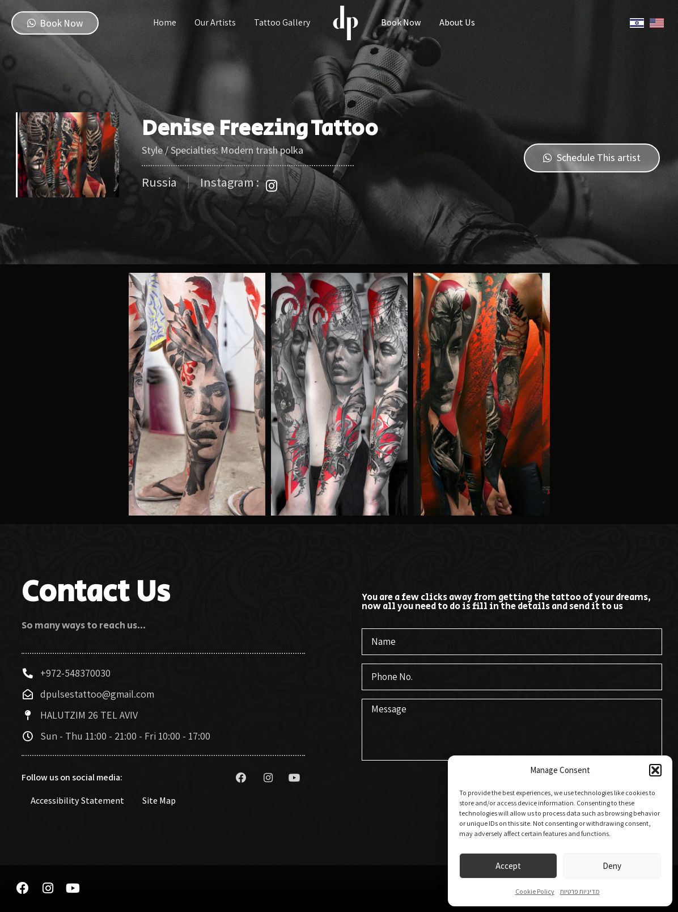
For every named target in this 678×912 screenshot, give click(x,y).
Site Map (159, 802)
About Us (457, 22)
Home (164, 22)
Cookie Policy (534, 891)
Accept (508, 865)
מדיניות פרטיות (580, 891)
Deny (612, 865)
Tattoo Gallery (282, 22)
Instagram (493, 23)
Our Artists (215, 22)
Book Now (401, 22)
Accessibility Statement (77, 802)
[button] (655, 770)
